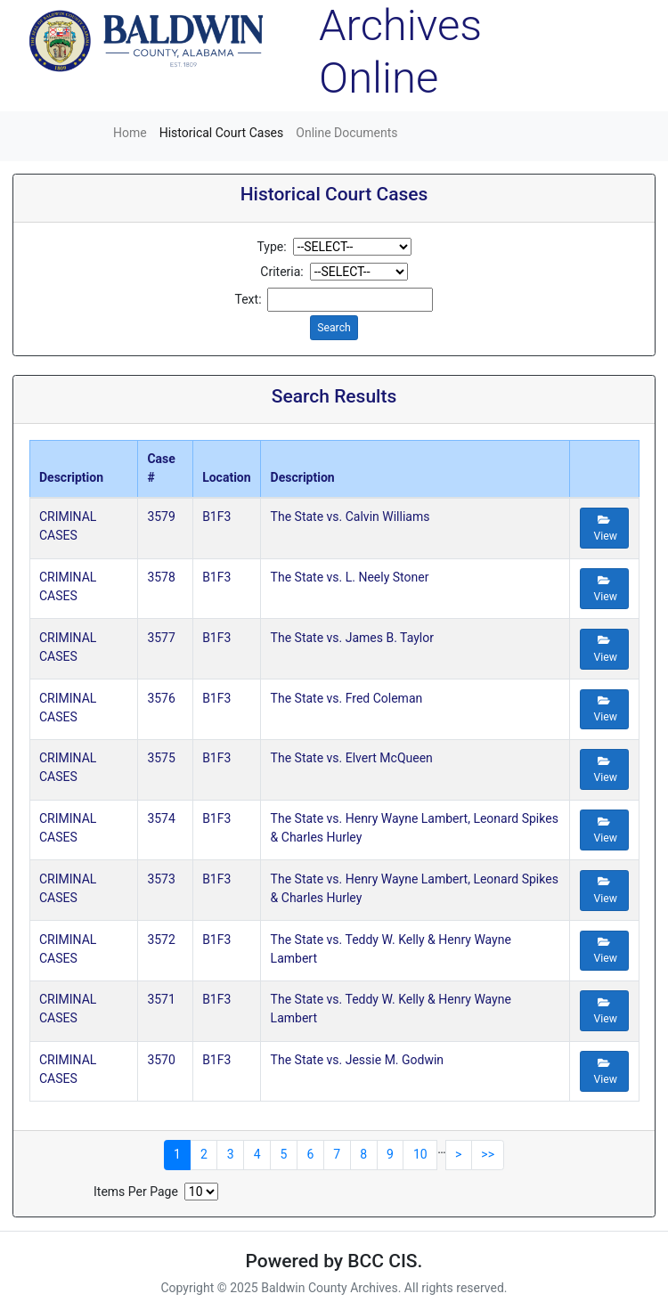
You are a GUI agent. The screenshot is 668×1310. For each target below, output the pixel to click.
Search (334, 327)
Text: (248, 299)
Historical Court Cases (221, 133)
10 (420, 1154)
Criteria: (281, 271)
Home (130, 133)
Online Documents (346, 133)
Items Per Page (136, 1191)
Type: (271, 247)
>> (487, 1154)
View (604, 528)
